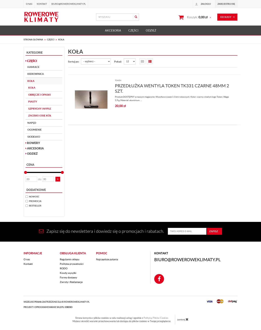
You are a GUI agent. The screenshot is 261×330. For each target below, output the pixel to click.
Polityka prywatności (72, 263)
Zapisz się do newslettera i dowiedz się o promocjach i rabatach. (101, 231)
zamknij (182, 319)
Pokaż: (118, 61)
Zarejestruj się (226, 4)
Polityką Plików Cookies (156, 318)
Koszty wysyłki (68, 272)
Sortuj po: (73, 61)
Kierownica (35, 73)
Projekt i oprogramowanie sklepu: (48, 307)
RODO (63, 268)
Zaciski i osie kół (39, 115)
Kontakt (42, 4)
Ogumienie (34, 129)
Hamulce (33, 67)
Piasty (32, 101)
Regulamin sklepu (69, 259)
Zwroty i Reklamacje (71, 282)
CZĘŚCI (133, 30)
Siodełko (33, 136)
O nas (29, 4)
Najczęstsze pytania (107, 259)
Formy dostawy (68, 277)
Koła (30, 81)
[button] (57, 179)
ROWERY (33, 143)
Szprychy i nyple (39, 108)
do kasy (227, 17)
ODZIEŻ (151, 30)
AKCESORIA (113, 30)
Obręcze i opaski (39, 94)
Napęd (31, 122)
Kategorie (34, 52)
